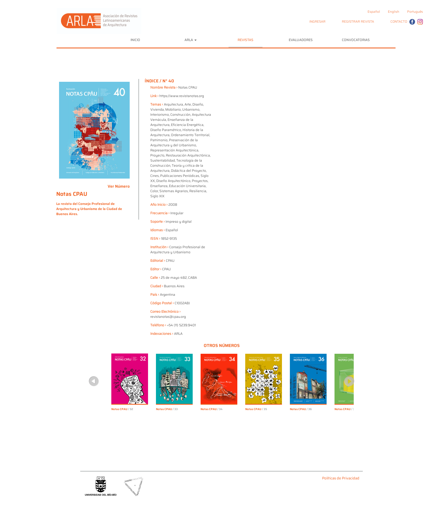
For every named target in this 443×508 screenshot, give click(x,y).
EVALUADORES (301, 39)
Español (374, 11)
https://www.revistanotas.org (181, 95)
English (393, 11)
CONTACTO (398, 21)
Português (415, 11)
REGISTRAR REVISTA (358, 21)
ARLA (190, 39)
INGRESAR (317, 21)
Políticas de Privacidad (340, 478)
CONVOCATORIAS (356, 39)
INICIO (135, 39)
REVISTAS (245, 39)
